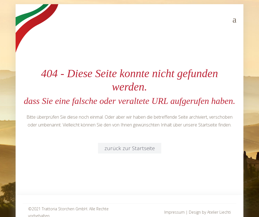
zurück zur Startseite (129, 148)
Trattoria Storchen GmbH (64, 208)
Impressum (174, 212)
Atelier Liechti (219, 212)
